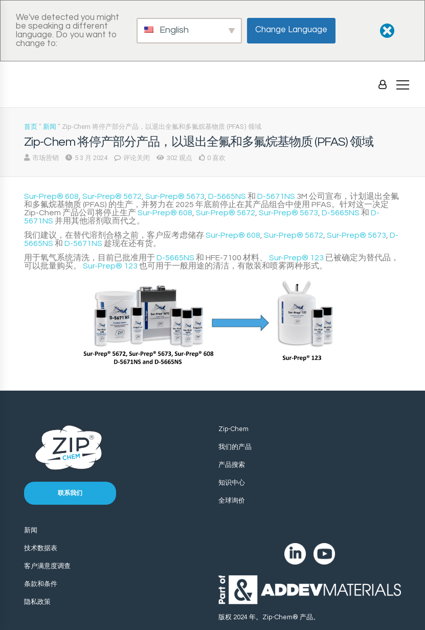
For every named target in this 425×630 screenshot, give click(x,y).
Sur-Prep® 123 (296, 258)
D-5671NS (276, 196)
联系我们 (70, 493)
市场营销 (45, 158)
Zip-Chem (233, 429)
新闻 (49, 126)
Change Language (291, 29)
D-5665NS (227, 196)
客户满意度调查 (47, 566)
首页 (30, 126)
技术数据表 (40, 548)
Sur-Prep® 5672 (112, 196)
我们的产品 (235, 447)
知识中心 (231, 482)
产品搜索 (231, 464)
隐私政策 (37, 601)
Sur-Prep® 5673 (175, 196)
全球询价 (231, 500)
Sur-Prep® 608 (51, 196)
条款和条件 (40, 584)
